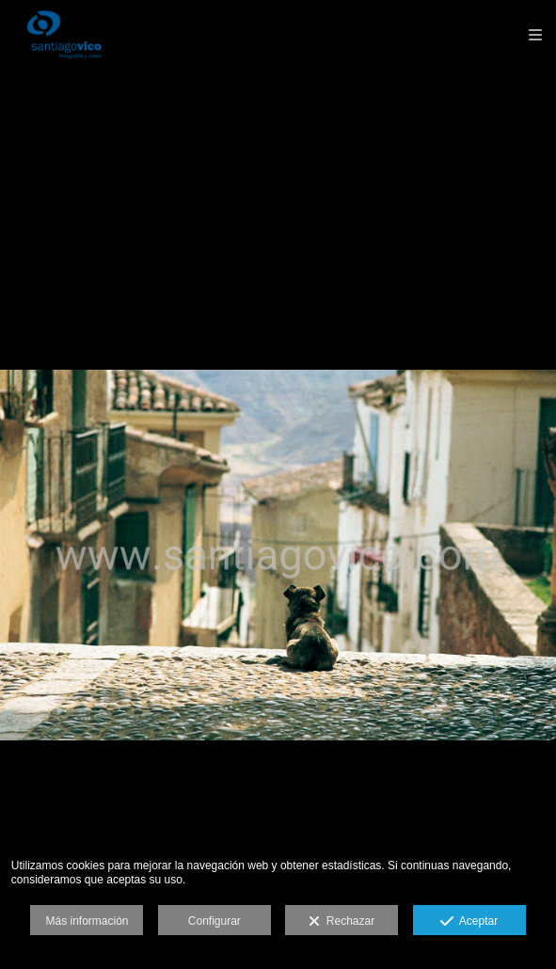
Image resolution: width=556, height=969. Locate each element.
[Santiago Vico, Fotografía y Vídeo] (66, 35)
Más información (86, 921)
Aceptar (469, 921)
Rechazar (341, 921)
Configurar (214, 921)
